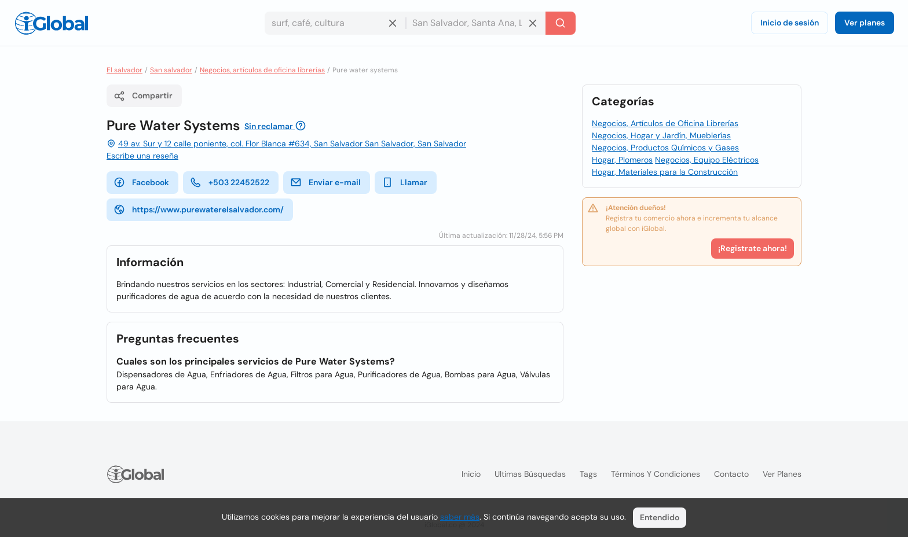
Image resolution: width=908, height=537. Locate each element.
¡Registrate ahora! (752, 248)
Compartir (143, 96)
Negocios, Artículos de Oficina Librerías (665, 123)
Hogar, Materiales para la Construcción (665, 172)
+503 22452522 (229, 182)
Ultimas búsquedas (530, 474)
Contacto (731, 474)
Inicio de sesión (789, 22)
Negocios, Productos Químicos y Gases (665, 147)
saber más (459, 517)
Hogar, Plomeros (622, 160)
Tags (588, 474)
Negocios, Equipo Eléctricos (707, 160)
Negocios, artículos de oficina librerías (262, 70)
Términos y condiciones (655, 474)
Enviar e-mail (325, 182)
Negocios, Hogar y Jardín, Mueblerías (661, 135)
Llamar (404, 182)
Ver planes (864, 22)
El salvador (124, 70)
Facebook (141, 182)
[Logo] (51, 23)
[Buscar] (560, 23)
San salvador (171, 70)
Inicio (471, 474)
